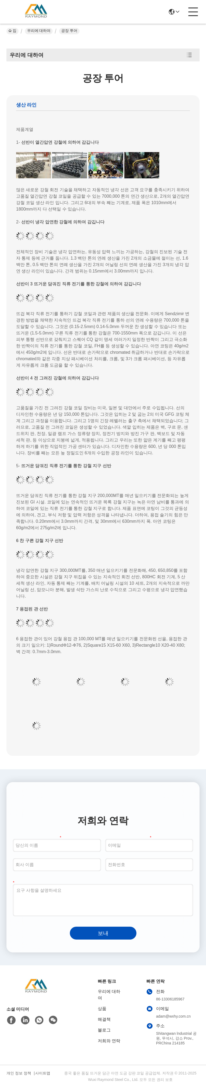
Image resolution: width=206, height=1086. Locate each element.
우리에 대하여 (39, 30)
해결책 (104, 1019)
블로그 (104, 1030)
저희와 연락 (109, 1041)
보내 (103, 933)
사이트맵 (42, 1073)
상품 (102, 1008)
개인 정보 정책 (18, 1073)
